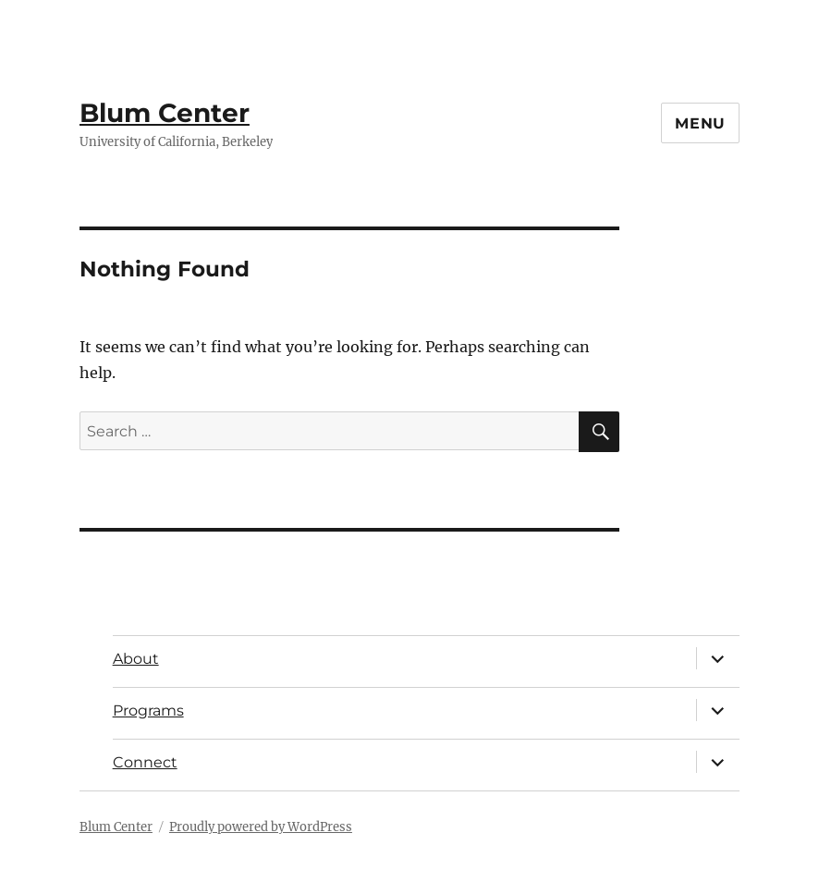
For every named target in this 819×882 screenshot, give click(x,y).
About (136, 659)
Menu (700, 123)
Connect (145, 762)
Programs (148, 710)
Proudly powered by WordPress (260, 827)
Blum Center (164, 113)
